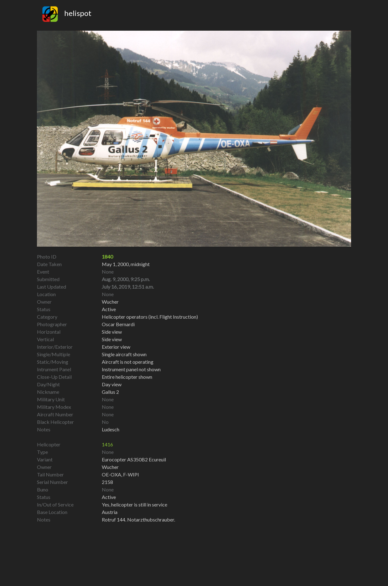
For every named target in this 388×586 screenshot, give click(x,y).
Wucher (110, 467)
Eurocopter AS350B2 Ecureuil (134, 459)
